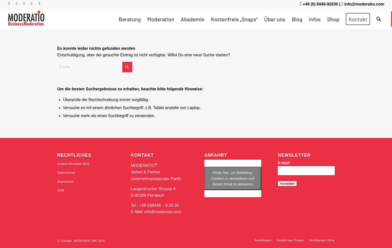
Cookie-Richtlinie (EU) (73, 164)
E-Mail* (284, 163)
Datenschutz (66, 172)
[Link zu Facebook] (16, 4)
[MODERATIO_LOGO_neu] (27, 21)
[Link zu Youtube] (9, 4)
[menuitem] (130, 19)
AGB (60, 190)
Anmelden (287, 183)
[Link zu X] (24, 4)
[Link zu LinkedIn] (31, 4)
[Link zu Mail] (39, 4)
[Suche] (378, 19)
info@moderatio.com (364, 4)
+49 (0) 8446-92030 (320, 4)
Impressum (65, 181)
